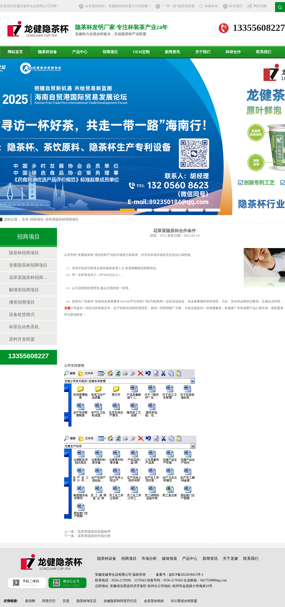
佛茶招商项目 (22, 302)
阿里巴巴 (49, 601)
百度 (66, 601)
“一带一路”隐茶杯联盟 (178, 6)
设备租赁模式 (22, 314)
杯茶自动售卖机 (24, 327)
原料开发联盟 (22, 339)
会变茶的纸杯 (154, 601)
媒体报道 (169, 558)
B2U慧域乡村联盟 (184, 601)
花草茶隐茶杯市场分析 (94, 536)
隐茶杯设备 (47, 52)
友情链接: (11, 601)
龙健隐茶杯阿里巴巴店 (120, 601)
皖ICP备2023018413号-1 (186, 574)
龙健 (67, 308)
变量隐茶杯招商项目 (28, 265)
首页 (25, 219)
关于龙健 (230, 558)
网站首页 (15, 52)
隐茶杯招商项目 (24, 252)
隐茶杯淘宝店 (86, 601)
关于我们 (202, 52)
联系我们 (235, 6)
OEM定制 (141, 52)
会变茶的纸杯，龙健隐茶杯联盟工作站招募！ (118, 6)
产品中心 (79, 52)
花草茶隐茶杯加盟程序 (94, 531)
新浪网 (30, 601)
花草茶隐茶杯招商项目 (62, 219)
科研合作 (233, 52)
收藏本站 (211, 6)
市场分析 (149, 558)
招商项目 (110, 52)
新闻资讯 (172, 52)
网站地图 (260, 6)
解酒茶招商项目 (24, 289)
